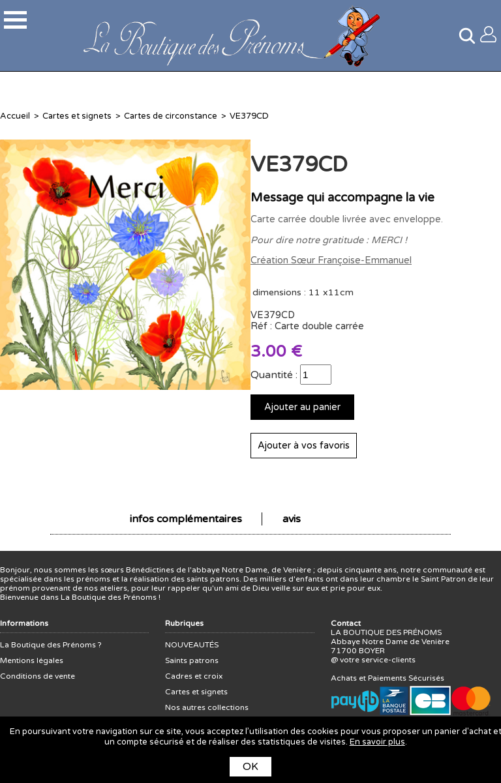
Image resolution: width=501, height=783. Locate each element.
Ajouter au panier (302, 407)
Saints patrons (192, 660)
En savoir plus (377, 742)
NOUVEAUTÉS (192, 644)
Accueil (15, 116)
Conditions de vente (37, 676)
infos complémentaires (186, 518)
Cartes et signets (77, 116)
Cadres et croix (193, 676)
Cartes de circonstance (170, 116)
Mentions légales (31, 660)
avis (291, 518)
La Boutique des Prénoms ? (51, 644)
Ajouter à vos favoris (304, 445)
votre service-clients (378, 659)
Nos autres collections (207, 707)
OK (250, 766)
